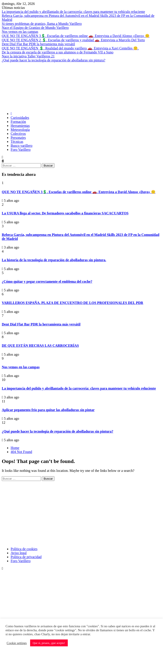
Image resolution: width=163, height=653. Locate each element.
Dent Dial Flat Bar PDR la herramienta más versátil (38, 44)
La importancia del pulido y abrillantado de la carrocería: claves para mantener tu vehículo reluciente (73, 12)
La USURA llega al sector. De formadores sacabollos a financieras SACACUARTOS (65, 213)
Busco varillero (21, 145)
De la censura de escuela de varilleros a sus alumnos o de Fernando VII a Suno (57, 52)
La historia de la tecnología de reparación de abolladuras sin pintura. (54, 260)
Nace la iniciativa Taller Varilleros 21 (28, 56)
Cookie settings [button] (17, 643)
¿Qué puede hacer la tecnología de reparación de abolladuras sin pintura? (53, 60)
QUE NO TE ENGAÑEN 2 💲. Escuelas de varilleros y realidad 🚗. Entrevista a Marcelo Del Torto (73, 40)
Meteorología (20, 129)
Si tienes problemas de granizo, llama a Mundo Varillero (42, 23)
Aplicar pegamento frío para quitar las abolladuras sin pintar (48, 410)
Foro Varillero (21, 149)
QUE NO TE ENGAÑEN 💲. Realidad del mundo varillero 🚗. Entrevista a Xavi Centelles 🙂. (70, 48)
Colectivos (18, 133)
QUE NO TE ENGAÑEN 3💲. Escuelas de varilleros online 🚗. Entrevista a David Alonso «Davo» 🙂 (75, 36)
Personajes (18, 137)
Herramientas (20, 125)
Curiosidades (20, 118)
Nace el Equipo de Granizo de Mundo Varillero (35, 27)
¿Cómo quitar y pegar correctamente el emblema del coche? (47, 281)
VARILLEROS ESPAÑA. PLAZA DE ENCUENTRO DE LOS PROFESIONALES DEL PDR (72, 303)
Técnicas (17, 141)
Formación (18, 122)
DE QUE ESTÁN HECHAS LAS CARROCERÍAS (40, 345)
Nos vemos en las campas (20, 31)
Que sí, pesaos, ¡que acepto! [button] (49, 643)
